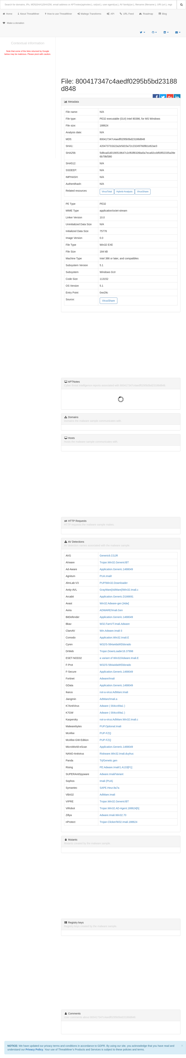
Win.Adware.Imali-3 (111, 630)
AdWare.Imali (107, 794)
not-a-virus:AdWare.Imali (114, 692)
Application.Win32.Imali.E (114, 637)
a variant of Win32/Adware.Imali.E (119, 658)
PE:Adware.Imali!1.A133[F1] (116, 767)
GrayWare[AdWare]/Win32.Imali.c (119, 589)
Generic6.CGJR (109, 555)
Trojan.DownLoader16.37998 (116, 651)
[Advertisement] (27, 84)
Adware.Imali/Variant (111, 774)
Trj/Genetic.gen (108, 760)
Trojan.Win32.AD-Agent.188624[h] (119, 808)
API (110, 14)
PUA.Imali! (106, 576)
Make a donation (13, 23)
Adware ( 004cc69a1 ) (112, 705)
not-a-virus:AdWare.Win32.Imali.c (119, 719)
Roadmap (146, 14)
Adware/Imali (107, 678)
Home (7, 14)
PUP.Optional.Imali (110, 726)
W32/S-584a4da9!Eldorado (115, 644)
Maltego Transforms (89, 14)
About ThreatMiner (28, 14)
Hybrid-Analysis (124, 191)
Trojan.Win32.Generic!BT (114, 562)
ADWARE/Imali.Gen (111, 610)
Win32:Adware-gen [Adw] (114, 603)
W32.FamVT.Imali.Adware (115, 623)
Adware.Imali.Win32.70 (113, 815)
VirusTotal (107, 191)
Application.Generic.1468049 (116, 569)
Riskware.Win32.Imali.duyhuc (117, 753)
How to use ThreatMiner (58, 14)
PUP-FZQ (105, 733)
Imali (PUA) (106, 780)
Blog (163, 14)
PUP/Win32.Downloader (114, 582)
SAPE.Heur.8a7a (109, 787)
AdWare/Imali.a (108, 699)
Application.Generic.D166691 (116, 596)
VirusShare (142, 191)
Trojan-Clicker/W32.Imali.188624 (118, 821)
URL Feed (127, 14)
